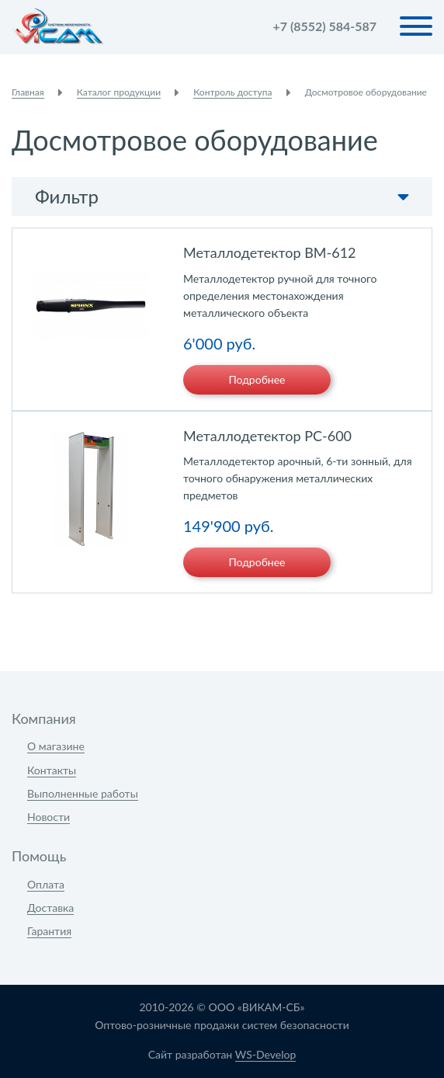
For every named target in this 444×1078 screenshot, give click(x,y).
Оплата (45, 884)
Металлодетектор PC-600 (267, 435)
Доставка (50, 907)
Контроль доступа (232, 92)
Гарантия (49, 930)
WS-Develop (266, 1054)
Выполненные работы (82, 793)
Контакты (51, 770)
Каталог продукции (119, 92)
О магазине (56, 746)
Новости (48, 816)
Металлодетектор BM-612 (269, 252)
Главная (28, 92)
